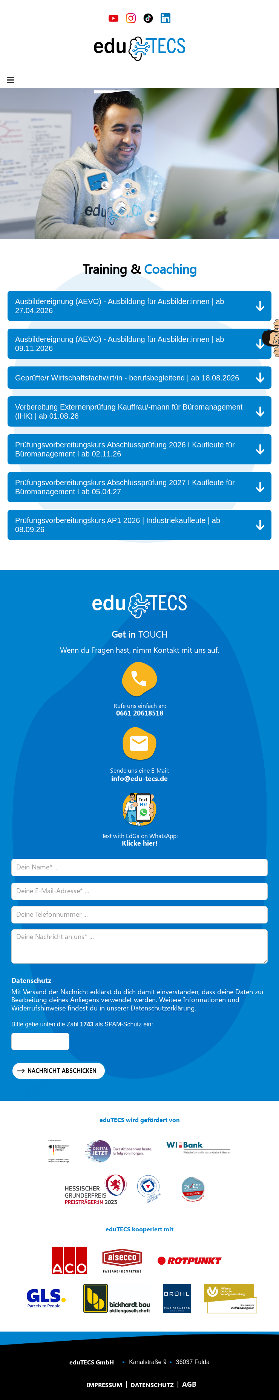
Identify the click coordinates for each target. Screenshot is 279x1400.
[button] (10, 80)
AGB (189, 1384)
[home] (139, 49)
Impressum (104, 1384)
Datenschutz (152, 1384)
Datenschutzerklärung (162, 1007)
